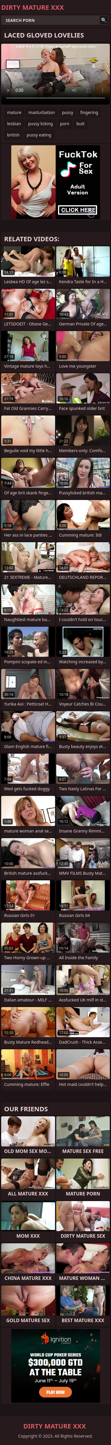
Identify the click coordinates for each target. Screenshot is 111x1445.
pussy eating (39, 135)
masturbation (41, 112)
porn (65, 123)
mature (14, 112)
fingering (89, 112)
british (13, 135)
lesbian (14, 123)
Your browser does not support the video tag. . (55, 74)
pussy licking (40, 123)
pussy (67, 112)
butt (80, 123)
